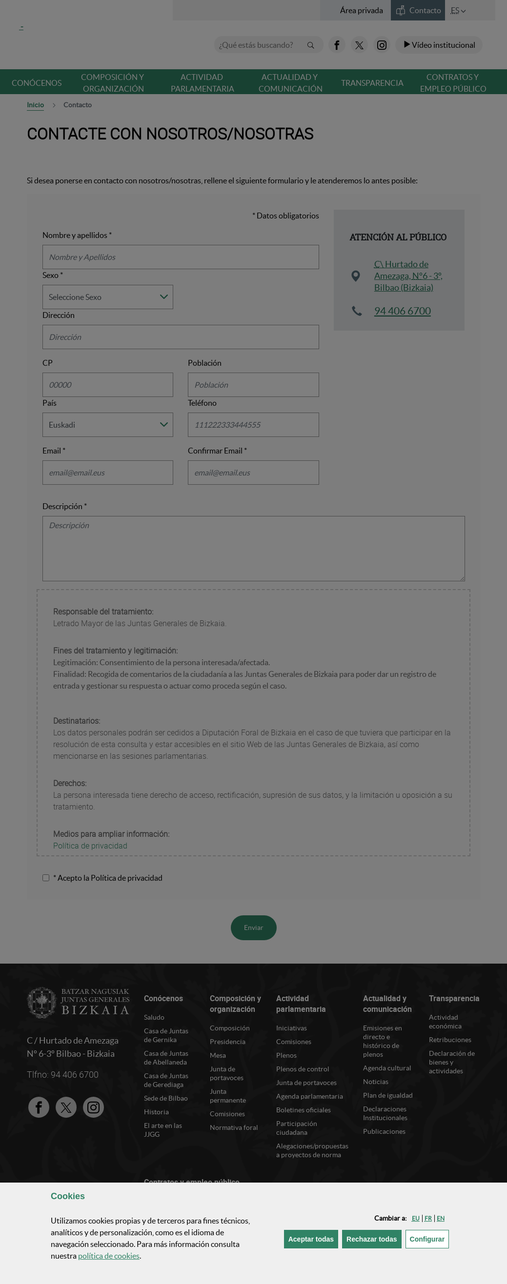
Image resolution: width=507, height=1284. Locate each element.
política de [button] (109, 1255)
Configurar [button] (429, 1238)
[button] (416, 1218)
